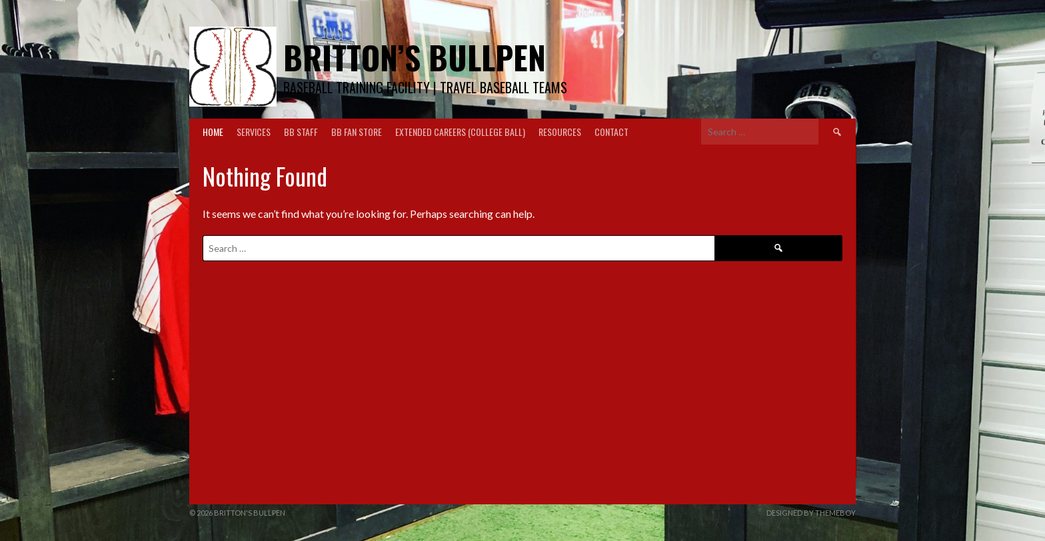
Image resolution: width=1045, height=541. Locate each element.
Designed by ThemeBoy (811, 512)
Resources (559, 132)
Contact (611, 132)
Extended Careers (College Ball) (460, 132)
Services (254, 132)
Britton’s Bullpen (414, 57)
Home (213, 132)
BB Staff (301, 132)
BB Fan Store (356, 132)
